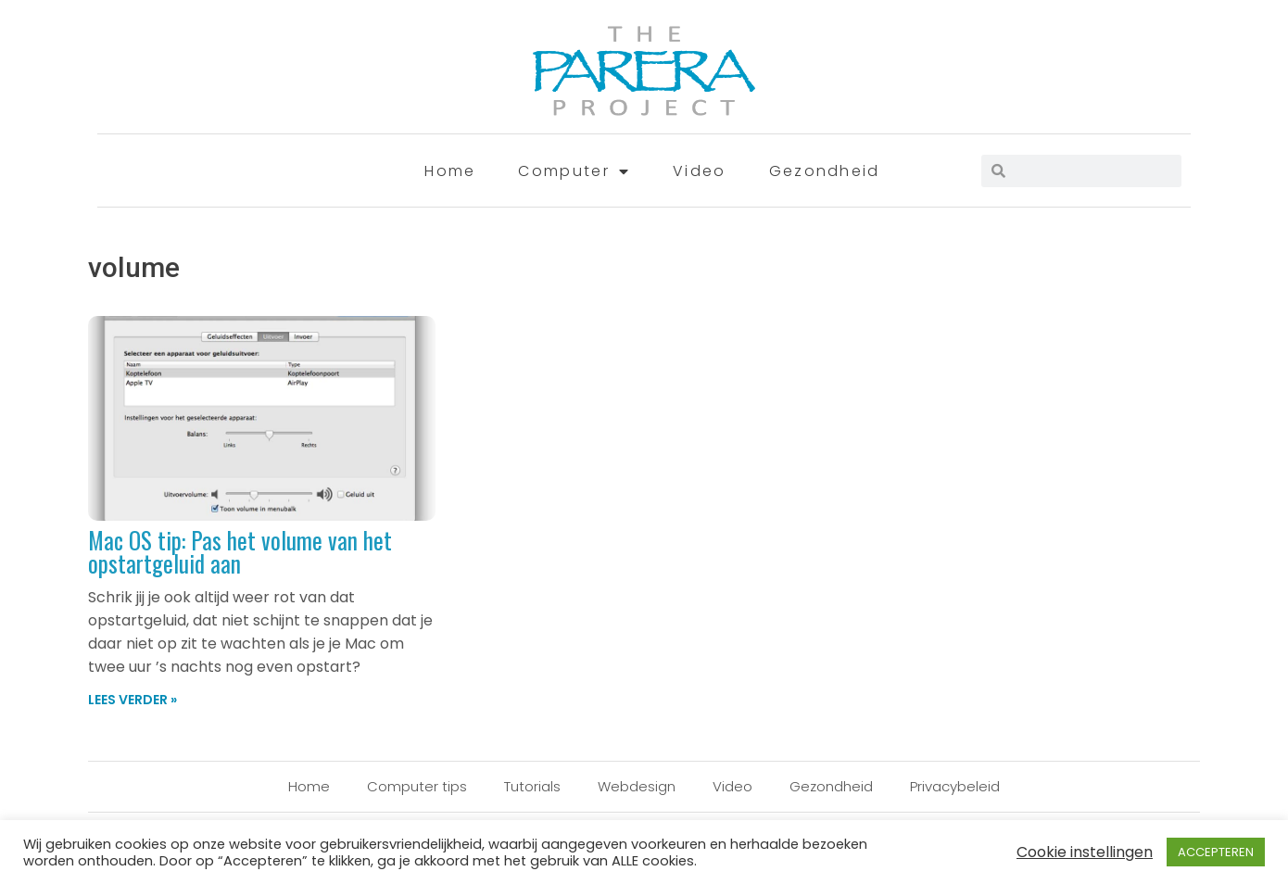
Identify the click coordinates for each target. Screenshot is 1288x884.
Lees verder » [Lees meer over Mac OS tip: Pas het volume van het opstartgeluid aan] (132, 699)
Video (699, 171)
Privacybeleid (955, 786)
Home (449, 171)
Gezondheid (824, 171)
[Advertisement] (1033, 370)
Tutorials (532, 786)
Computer (574, 171)
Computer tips (417, 786)
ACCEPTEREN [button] (1216, 852)
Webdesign (637, 786)
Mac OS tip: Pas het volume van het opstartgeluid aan (240, 551)
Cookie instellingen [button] (1085, 852)
